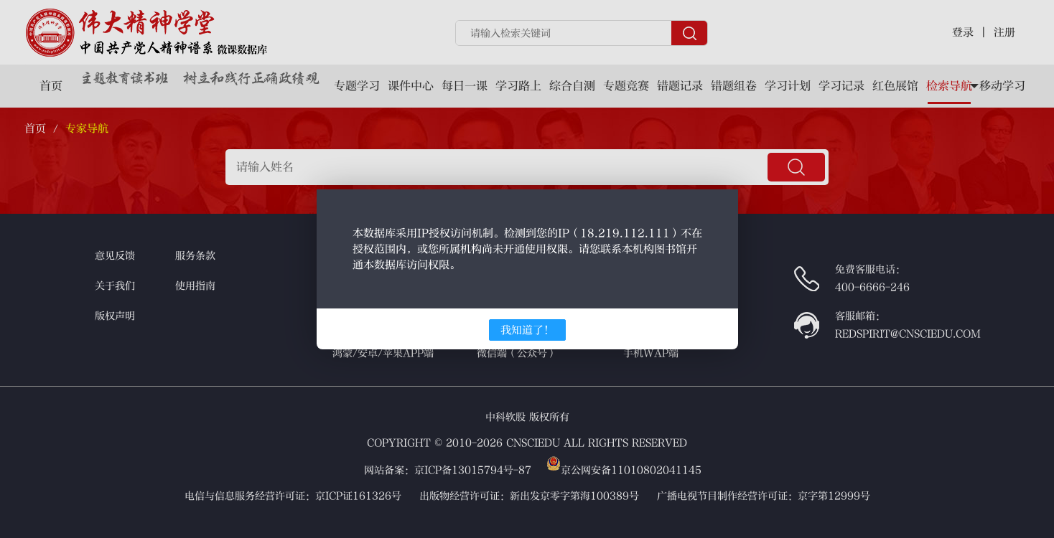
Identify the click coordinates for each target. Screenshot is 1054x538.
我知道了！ (527, 330)
